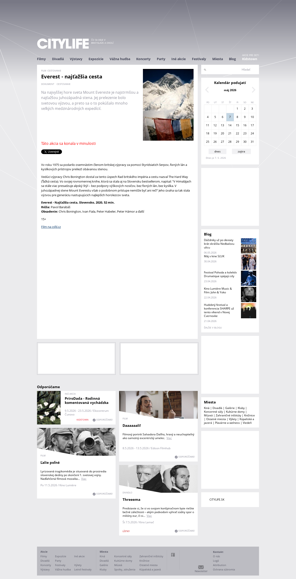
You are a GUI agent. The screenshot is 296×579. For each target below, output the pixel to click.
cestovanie (64, 84)
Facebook (173, 554)
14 (229, 125)
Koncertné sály (213, 412)
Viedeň (247, 423)
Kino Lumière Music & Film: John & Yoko (218, 290)
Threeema (131, 499)
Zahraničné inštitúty (228, 415)
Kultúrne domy (235, 412)
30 (245, 142)
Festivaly (199, 59)
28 (229, 142)
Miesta (217, 59)
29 (237, 142)
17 (252, 125)
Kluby (241, 408)
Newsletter (201, 571)
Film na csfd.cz (51, 227)
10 (252, 117)
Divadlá (58, 59)
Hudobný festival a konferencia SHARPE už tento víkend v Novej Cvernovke (219, 310)
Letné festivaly (83, 569)
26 (215, 142)
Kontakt (218, 552)
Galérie (230, 408)
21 (229, 133)
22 (237, 133)
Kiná (207, 408)
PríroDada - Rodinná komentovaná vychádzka (86, 400)
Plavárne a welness (227, 423)
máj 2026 (230, 90)
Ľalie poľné (50, 462)
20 (222, 133)
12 (215, 125)
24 (252, 133)
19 (215, 133)
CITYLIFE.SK (217, 500)
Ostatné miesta (216, 419)
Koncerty (143, 59)
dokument (47, 84)
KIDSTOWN (83, 419)
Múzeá (208, 415)
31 (252, 142)
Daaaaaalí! (132, 425)
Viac (169, 438)
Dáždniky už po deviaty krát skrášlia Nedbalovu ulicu (219, 243)
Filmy (41, 59)
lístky (126, 531)
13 (222, 125)
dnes (217, 151)
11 (207, 125)
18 (207, 133)
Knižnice (249, 415)
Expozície (96, 59)
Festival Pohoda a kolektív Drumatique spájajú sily (220, 274)
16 (245, 125)
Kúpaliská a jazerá (150, 569)
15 (237, 125)
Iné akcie (178, 59)
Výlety (233, 419)
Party (161, 59)
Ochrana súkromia (224, 569)
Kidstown (249, 59)
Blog (232, 59)
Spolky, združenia (124, 569)
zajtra (241, 151)
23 (245, 133)
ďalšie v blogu (213, 327)
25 (207, 142)
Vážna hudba (120, 59)
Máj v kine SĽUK (214, 256)
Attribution (219, 565)
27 (222, 142)
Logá (216, 560)
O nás (216, 556)
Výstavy (76, 59)
